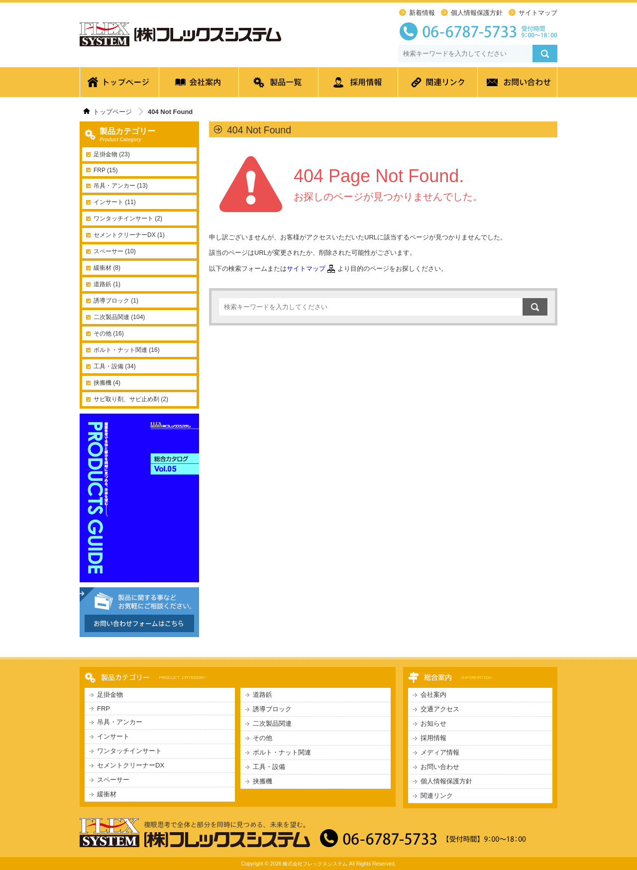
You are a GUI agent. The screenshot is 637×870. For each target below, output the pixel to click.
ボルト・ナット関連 (282, 752)
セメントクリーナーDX (130, 765)
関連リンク (438, 84)
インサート (113, 736)
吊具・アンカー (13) (121, 185)
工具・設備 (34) (115, 366)
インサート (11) (115, 202)
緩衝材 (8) (107, 267)
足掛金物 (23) (112, 154)
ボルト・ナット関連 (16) (127, 349)
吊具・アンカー (119, 722)
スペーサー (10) (115, 251)
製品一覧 (278, 84)
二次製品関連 (272, 723)
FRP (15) (105, 170)
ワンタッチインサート (129, 751)
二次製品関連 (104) (119, 317)
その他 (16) (109, 333)
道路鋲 (262, 694)
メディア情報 (440, 752)
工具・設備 (269, 766)
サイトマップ (538, 12)
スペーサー (113, 779)
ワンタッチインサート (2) (128, 218)
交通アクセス (440, 709)
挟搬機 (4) (107, 382)
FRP (103, 708)
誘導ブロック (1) (116, 300)
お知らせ (433, 723)
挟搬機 (262, 781)
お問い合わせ (517, 84)
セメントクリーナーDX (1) (129, 234)
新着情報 (422, 12)
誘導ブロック (272, 709)
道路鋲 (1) (107, 284)
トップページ (119, 84)
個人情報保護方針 (477, 12)
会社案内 (199, 84)
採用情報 (358, 84)
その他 (262, 738)
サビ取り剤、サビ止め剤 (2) (131, 399)
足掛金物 (110, 694)
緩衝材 (106, 794)
